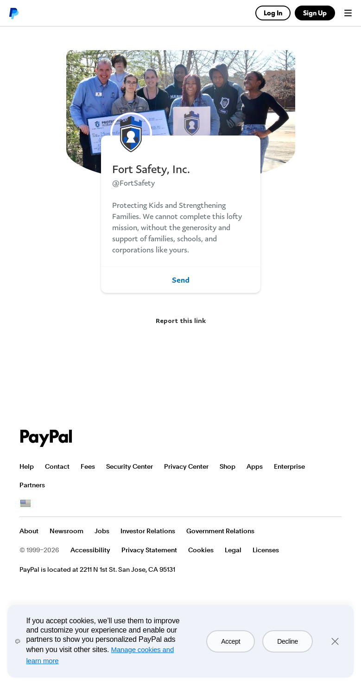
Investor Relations (147, 531)
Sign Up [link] (315, 13)
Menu (348, 13)
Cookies (201, 550)
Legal (233, 550)
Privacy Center (186, 466)
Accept (230, 641)
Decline (287, 641)
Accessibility (90, 550)
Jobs (102, 531)
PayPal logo (13, 13)
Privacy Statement (149, 550)
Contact (57, 466)
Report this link (181, 320)
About (28, 531)
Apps (255, 466)
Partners (32, 485)
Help (26, 466)
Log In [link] (273, 13)
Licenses (266, 550)
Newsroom (66, 531)
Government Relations (220, 531)
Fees (88, 466)
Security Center (129, 466)
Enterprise (289, 466)
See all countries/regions (25, 503)
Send (181, 279)
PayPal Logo (46, 438)
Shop (227, 466)
